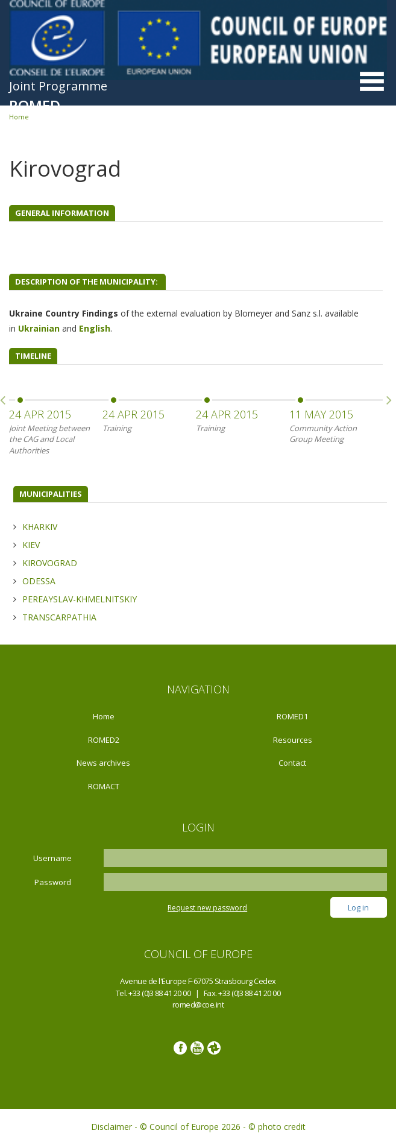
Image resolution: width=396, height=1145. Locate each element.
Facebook (180, 1048)
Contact (292, 762)
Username (52, 858)
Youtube (197, 1048)
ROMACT (103, 786)
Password (52, 882)
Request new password (207, 908)
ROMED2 (103, 739)
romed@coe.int (198, 1004)
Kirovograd (49, 563)
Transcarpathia (59, 617)
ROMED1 (292, 716)
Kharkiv (39, 526)
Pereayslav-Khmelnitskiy (79, 599)
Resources (292, 739)
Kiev (31, 544)
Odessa (38, 581)
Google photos (214, 1048)
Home (104, 716)
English (94, 328)
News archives (103, 762)
